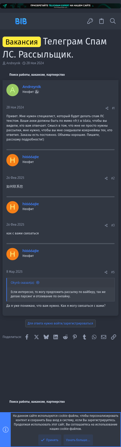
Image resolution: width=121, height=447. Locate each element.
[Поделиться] (107, 108)
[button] (8, 21)
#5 (113, 272)
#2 (113, 178)
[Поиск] (112, 21)
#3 (113, 225)
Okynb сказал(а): (22, 283)
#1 (113, 108)
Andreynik (13, 63)
